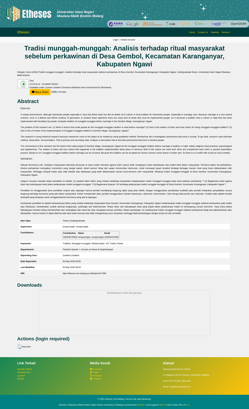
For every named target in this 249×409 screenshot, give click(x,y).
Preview (62, 92)
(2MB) (43, 92)
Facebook (96, 369)
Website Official (24, 369)
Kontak (20, 378)
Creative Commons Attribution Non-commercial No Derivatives (82, 87)
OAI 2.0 (162, 405)
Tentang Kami (23, 372)
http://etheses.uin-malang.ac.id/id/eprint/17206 (84, 273)
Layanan (21, 375)
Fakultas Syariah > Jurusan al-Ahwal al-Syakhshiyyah (88, 249)
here (187, 405)
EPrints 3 (141, 405)
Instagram (96, 375)
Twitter (94, 372)
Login (115, 39)
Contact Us (203, 32)
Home (192, 32)
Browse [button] (225, 32)
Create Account (128, 39)
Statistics (215, 32)
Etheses (23, 32)
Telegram (95, 378)
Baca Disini (40, 92)
